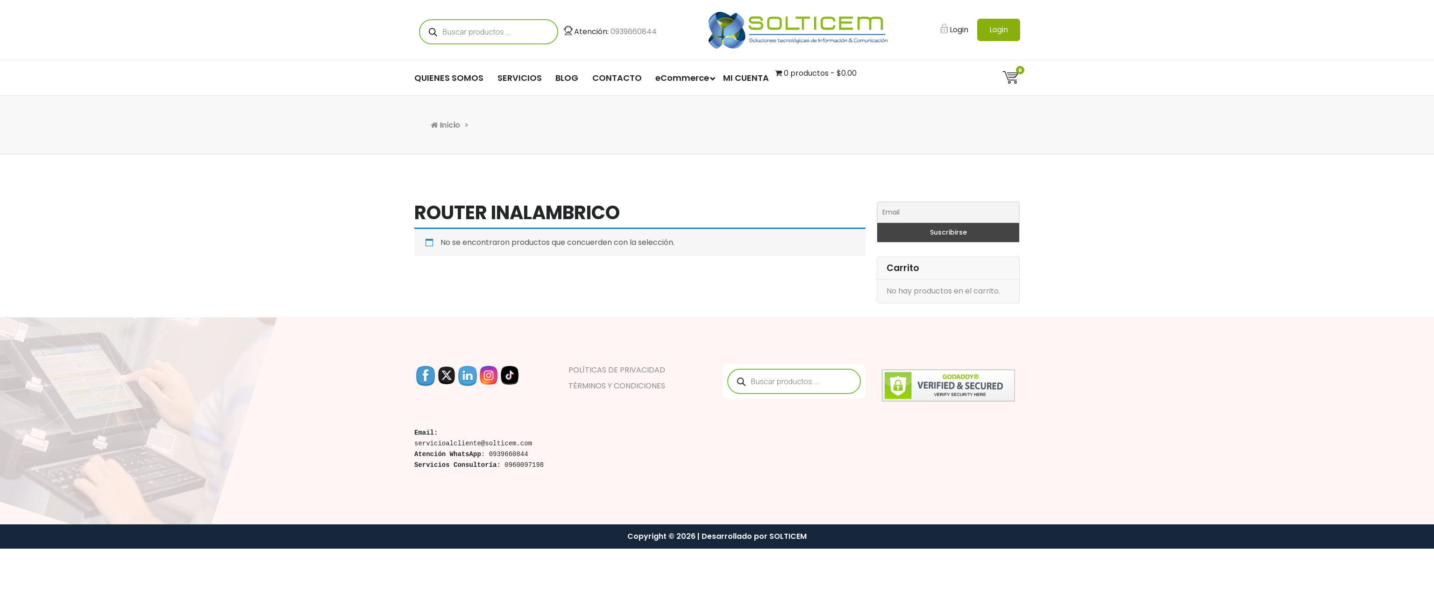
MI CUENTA (746, 81)
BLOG (566, 81)
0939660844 (634, 34)
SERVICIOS (519, 81)
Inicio (514, 125)
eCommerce (682, 81)
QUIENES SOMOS (448, 81)
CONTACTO (617, 81)
